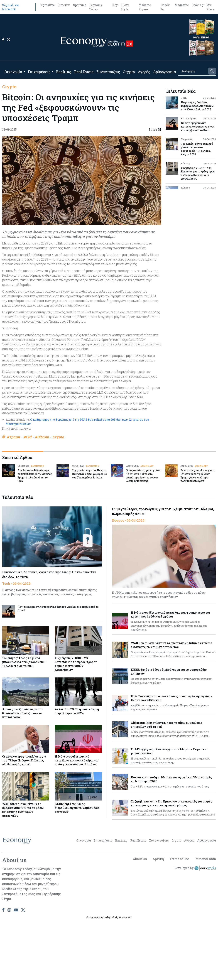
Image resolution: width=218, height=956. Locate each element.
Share (155, 129)
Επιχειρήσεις (39, 72)
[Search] (193, 71)
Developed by (195, 903)
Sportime (79, 5)
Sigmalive (47, 5)
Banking (63, 72)
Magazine (182, 5)
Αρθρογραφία (164, 72)
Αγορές (144, 72)
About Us (138, 893)
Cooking (198, 5)
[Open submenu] (24, 71)
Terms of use (178, 893)
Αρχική (157, 893)
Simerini (64, 5)
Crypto (129, 72)
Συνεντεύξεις (108, 72)
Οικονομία (13, 72)
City (115, 5)
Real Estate (84, 72)
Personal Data (205, 893)
